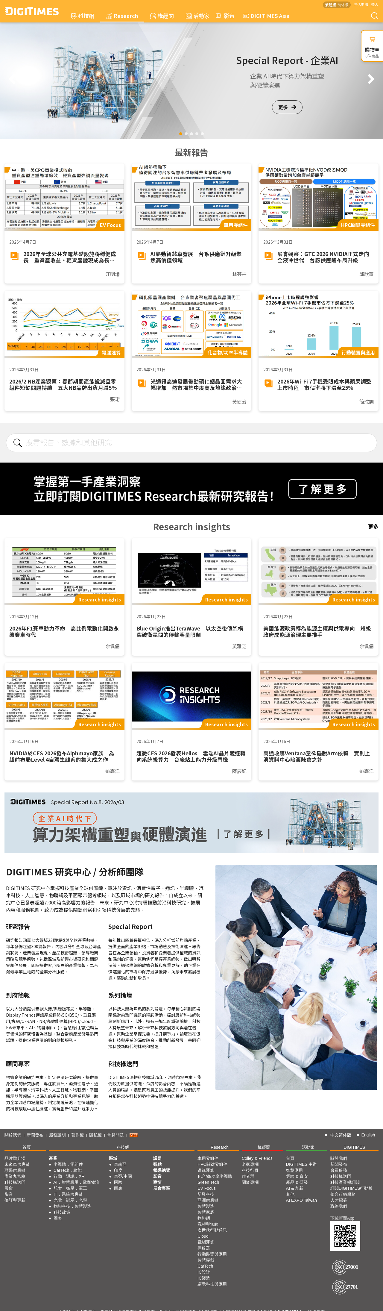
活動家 (197, 15)
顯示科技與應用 (212, 1284)
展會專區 (161, 1188)
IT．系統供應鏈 (68, 1194)
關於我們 (12, 1135)
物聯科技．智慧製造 (72, 1206)
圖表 (58, 1218)
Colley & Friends (257, 1158)
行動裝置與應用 (212, 1254)
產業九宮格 (14, 1176)
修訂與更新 (14, 1200)
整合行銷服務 (342, 1194)
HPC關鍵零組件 (212, 1164)
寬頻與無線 (207, 1224)
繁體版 (330, 4)
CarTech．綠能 (68, 1170)
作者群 (248, 1176)
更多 (287, 107)
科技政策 (62, 1212)
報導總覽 (161, 1170)
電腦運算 (205, 1242)
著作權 (77, 1135)
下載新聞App (342, 1218)
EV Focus (206, 1188)
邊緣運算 (205, 1170)
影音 (224, 15)
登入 (374, 4)
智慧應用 (294, 1170)
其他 (290, 1194)
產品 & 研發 (297, 1182)
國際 (118, 1182)
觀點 (157, 1164)
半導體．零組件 (68, 1164)
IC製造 (203, 1278)
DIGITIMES (354, 1147)
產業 (53, 1158)
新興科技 (205, 1194)
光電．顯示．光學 (70, 1200)
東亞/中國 (123, 1176)
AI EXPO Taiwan (301, 1200)
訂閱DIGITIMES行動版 (351, 1188)
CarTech (205, 1266)
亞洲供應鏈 (207, 1200)
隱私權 (95, 1135)
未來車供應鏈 (17, 1164)
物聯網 (203, 1218)
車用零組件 (207, 1158)
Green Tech (208, 1182)
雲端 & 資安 (297, 1176)
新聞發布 (35, 1135)
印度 (118, 1170)
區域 (113, 1158)
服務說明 (57, 1135)
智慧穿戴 (205, 1260)
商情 (157, 1182)
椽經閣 (162, 15)
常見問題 (115, 1135)
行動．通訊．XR (69, 1176)
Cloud (203, 1236)
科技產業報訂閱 (345, 1182)
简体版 (343, 4)
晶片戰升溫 (14, 1158)
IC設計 (203, 1272)
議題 (157, 1158)
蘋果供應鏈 (14, 1170)
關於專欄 (250, 1182)
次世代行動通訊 (212, 1230)
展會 (8, 1188)
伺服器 (203, 1248)
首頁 (26, 1147)
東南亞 (120, 1164)
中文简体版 (340, 1135)
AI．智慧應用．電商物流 (76, 1182)
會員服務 (338, 1170)
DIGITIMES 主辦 (301, 1164)
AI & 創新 (294, 1188)
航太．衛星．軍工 (70, 1188)
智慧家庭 (205, 1212)
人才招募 (338, 1200)
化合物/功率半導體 (214, 1176)
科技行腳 (250, 1170)
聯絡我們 (338, 1206)
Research (122, 15)
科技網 (82, 15)
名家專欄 (250, 1164)
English (368, 1135)
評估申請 (361, 4)
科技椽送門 (14, 1182)
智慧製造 (205, 1206)
